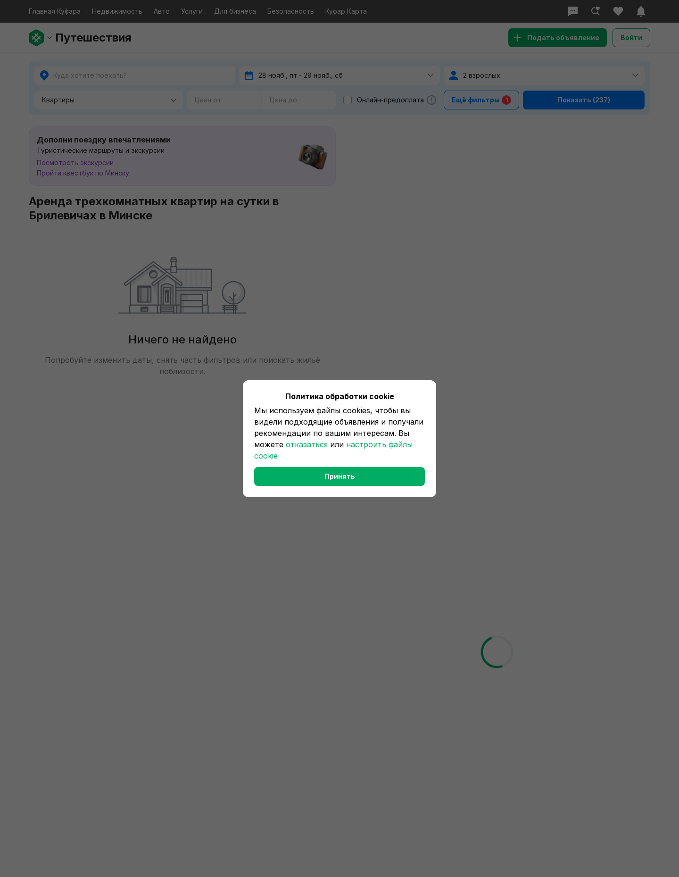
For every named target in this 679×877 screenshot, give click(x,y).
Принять (339, 476)
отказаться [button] (307, 444)
